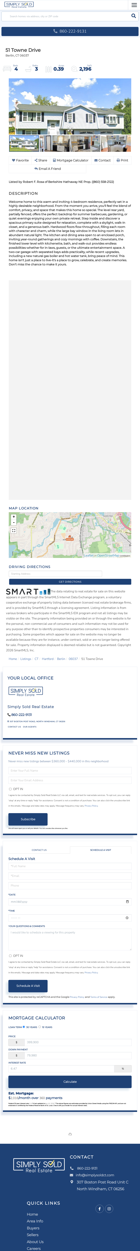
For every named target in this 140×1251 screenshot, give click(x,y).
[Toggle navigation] (134, 4)
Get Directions (117, 574)
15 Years (45, 1021)
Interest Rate (17, 1057)
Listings (25, 653)
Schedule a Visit (100, 844)
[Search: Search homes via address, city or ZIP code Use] (70, 16)
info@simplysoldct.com (94, 1170)
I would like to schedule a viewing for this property (70, 934)
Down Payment (18, 1043)
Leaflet (89, 556)
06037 (73, 653)
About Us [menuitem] (35, 1236)
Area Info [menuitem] (35, 1215)
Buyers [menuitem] (33, 1222)
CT (36, 653)
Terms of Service (98, 991)
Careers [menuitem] (34, 1243)
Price (11, 1030)
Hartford (48, 653)
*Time (11, 905)
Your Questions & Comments (26, 920)
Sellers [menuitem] (32, 1229)
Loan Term (15, 1021)
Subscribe (28, 813)
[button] (133, 16)
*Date (11, 889)
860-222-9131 (70, 31)
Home (13, 653)
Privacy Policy (91, 800)
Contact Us (14, 721)
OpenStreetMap (108, 556)
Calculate (70, 1076)
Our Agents (29, 721)
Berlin (61, 653)
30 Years (30, 1021)
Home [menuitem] (32, 1209)
